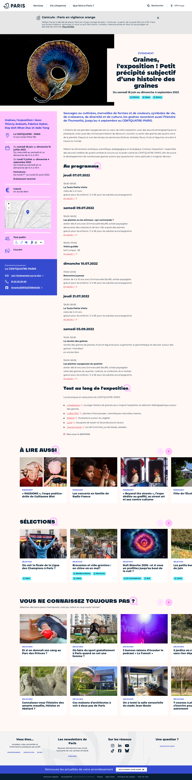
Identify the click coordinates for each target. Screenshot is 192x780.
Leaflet (28, 227)
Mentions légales (51, 777)
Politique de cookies (126, 777)
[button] (27, 212)
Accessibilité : (77, 777)
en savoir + (69, 198)
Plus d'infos (68, 26)
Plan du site (143, 777)
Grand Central (74, 427)
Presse (100, 777)
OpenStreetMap (40, 227)
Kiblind (70, 418)
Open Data (110, 777)
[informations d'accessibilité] (28, 242)
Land (69, 422)
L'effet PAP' (73, 413)
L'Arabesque (73, 405)
